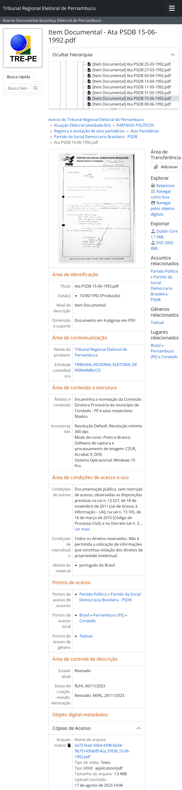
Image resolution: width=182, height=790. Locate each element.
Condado (87, 620)
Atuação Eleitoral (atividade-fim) (82, 125)
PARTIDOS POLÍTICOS (135, 125)
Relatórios (163, 185)
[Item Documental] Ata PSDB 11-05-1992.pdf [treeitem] (128, 87)
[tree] (114, 85)
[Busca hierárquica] (18, 88)
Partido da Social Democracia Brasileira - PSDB (95, 136)
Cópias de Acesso (71, 728)
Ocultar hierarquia (72, 54)
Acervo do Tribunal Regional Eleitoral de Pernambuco (96, 119)
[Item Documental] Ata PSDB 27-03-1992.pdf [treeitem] (128, 70)
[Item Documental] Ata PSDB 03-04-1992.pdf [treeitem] (128, 75)
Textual (85, 636)
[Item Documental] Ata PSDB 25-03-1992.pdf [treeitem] (128, 64)
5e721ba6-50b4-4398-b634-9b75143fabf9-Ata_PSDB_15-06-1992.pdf (102, 751)
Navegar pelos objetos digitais (163, 208)
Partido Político (93, 594)
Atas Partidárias (145, 131)
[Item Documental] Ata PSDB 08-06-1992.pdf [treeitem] (128, 104)
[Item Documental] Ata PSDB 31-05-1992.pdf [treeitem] (128, 93)
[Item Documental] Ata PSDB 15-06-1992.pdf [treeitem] (128, 98)
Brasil (84, 615)
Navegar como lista (161, 194)
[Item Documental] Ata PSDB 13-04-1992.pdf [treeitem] (128, 81)
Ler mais (82, 529)
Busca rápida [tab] (18, 76)
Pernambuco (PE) (108, 615)
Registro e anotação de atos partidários (89, 131)
